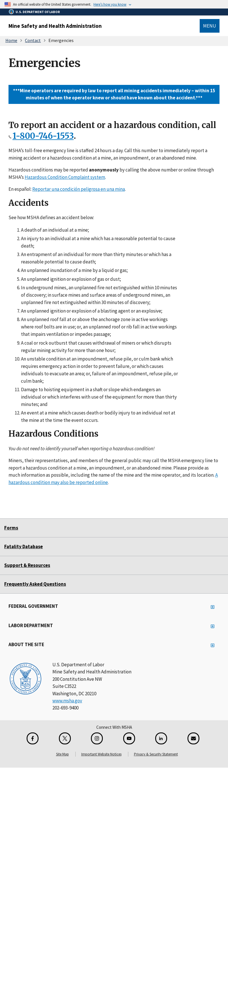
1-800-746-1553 (43, 136)
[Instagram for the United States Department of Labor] (97, 738)
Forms (11, 528)
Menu (209, 26)
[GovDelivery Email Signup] (193, 738)
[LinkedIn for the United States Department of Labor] (161, 738)
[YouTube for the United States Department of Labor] (129, 738)
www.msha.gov (67, 701)
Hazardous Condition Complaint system (65, 177)
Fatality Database (23, 546)
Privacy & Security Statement (156, 754)
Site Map (62, 754)
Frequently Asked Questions (35, 584)
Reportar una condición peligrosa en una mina (78, 189)
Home (11, 40)
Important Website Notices (101, 754)
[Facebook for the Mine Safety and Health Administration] (33, 738)
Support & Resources (27, 565)
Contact (33, 40)
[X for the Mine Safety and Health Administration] (65, 738)
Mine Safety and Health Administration (55, 25)
